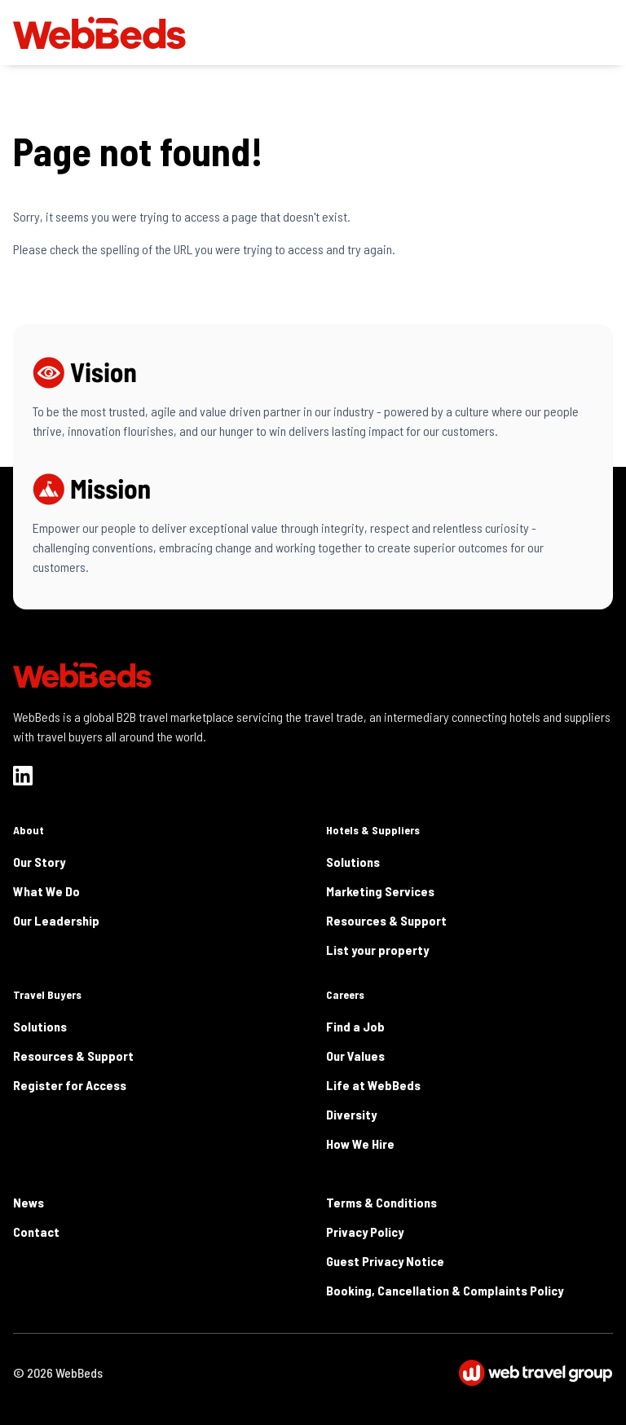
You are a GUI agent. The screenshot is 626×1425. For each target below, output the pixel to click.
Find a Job (355, 1026)
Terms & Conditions (381, 1202)
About (28, 830)
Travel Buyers (47, 994)
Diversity (351, 1114)
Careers (345, 994)
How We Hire (360, 1143)
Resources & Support (386, 920)
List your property (377, 949)
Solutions (353, 861)
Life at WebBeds (373, 1085)
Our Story (39, 861)
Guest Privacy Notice (385, 1261)
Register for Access (69, 1085)
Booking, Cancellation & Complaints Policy (444, 1290)
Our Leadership (56, 920)
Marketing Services (380, 891)
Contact (36, 1231)
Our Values (355, 1055)
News (28, 1202)
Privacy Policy (364, 1231)
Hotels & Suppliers (373, 830)
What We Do (46, 891)
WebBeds (79, 1372)
